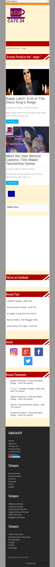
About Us (13, 443)
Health (11, 487)
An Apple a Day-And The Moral (21, 313)
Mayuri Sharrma (18, 396)
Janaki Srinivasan (18, 380)
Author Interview (16, 534)
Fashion (12, 478)
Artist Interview (15, 514)
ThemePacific (41, 563)
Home (11, 440)
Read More (12, 121)
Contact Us (13, 446)
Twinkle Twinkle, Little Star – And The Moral (28, 389)
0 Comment (34, 108)
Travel (11, 545)
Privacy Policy (15, 449)
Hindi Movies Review (18, 509)
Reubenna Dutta (18, 412)
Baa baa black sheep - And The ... (22, 307)
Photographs (14, 539)
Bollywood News (16, 504)
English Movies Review (19, 512)
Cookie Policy (14, 451)
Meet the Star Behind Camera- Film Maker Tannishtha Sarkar (23, 160)
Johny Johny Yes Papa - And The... (22, 326)
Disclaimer (13, 454)
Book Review (14, 473)
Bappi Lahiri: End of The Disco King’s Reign (25, 100)
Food (11, 484)
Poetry (11, 542)
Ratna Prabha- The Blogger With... (23, 319)
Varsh (13, 404)
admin (10, 108)
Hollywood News (16, 506)
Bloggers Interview (17, 517)
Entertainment (15, 476)
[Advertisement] (27, 243)
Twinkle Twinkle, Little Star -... (21, 301)
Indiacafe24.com (13, 48)
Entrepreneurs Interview (19, 537)
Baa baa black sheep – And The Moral (26, 381)
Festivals (12, 481)
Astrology (13, 547)
